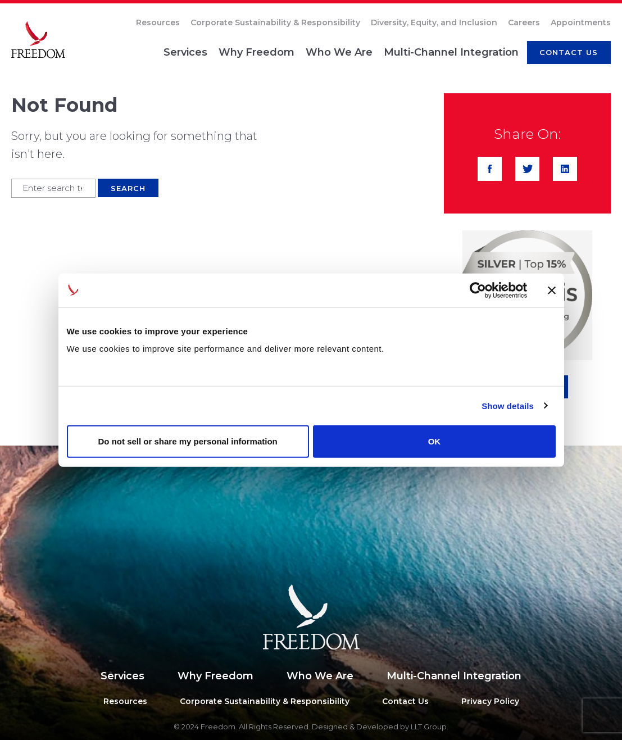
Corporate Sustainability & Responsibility (275, 22)
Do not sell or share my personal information (188, 441)
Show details (508, 405)
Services (185, 52)
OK (434, 441)
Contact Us (405, 701)
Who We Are (339, 52)
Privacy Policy (490, 701)
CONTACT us (568, 52)
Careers (524, 22)
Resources (158, 22)
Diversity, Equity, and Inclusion (434, 22)
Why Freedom (256, 52)
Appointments (581, 22)
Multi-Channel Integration (451, 52)
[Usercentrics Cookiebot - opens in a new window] (478, 290)
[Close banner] (552, 290)
